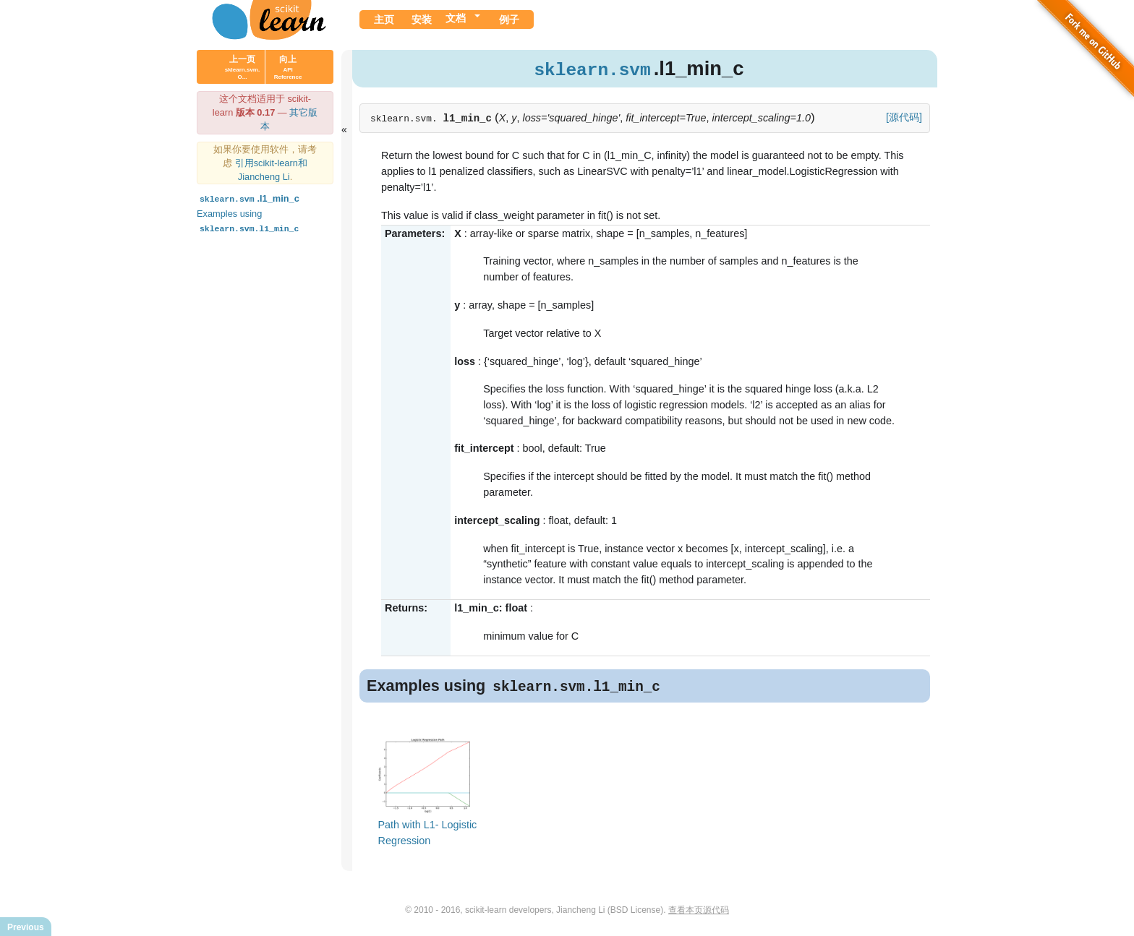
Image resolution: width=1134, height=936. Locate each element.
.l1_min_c (248, 198)
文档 (456, 18)
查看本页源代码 (698, 911)
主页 (384, 19)
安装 (422, 19)
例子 (509, 19)
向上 (288, 67)
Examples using (249, 220)
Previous (25, 927)
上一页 (242, 67)
